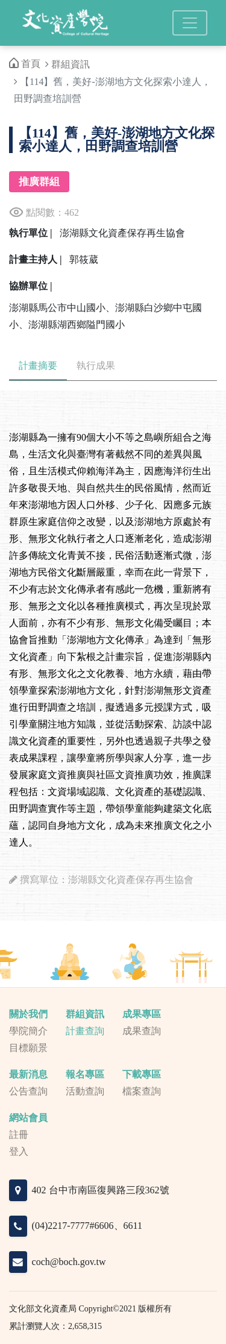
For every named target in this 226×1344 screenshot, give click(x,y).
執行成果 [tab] (96, 365)
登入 (18, 1151)
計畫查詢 (85, 1031)
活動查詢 (85, 1091)
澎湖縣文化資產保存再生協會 (122, 233)
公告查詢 (28, 1091)
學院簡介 (28, 1031)
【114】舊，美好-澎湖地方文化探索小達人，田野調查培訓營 (117, 140)
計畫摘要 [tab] (38, 365)
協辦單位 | (30, 286)
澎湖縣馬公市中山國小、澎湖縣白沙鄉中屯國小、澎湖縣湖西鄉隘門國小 (105, 316)
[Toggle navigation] (189, 23)
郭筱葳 (83, 259)
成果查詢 (141, 1031)
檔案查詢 (141, 1091)
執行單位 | (30, 233)
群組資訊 (70, 64)
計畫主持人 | (35, 259)
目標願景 (28, 1048)
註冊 (18, 1134)
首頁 (24, 63)
